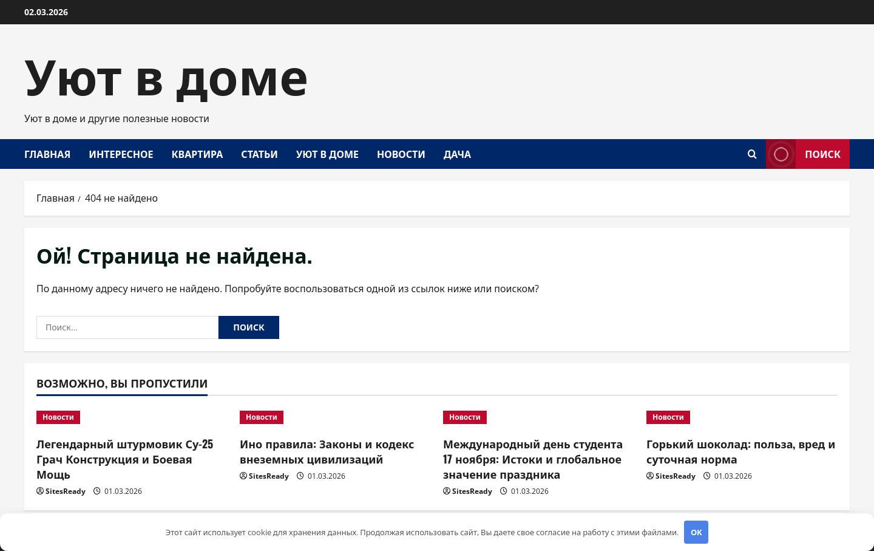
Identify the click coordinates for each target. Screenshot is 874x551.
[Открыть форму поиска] (752, 154)
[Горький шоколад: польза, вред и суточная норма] (742, 417)
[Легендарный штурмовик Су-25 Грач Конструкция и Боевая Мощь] (132, 417)
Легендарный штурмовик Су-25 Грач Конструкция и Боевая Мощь (124, 459)
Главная (47, 153)
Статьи (259, 153)
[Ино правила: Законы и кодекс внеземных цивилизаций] (335, 417)
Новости (401, 153)
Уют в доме (166, 72)
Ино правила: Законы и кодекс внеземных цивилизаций (327, 451)
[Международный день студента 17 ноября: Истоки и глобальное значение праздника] (538, 417)
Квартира (197, 153)
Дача (457, 153)
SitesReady (66, 491)
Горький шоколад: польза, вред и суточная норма (740, 451)
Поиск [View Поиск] (803, 154)
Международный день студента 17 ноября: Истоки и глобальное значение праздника (533, 459)
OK (696, 532)
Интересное (121, 153)
